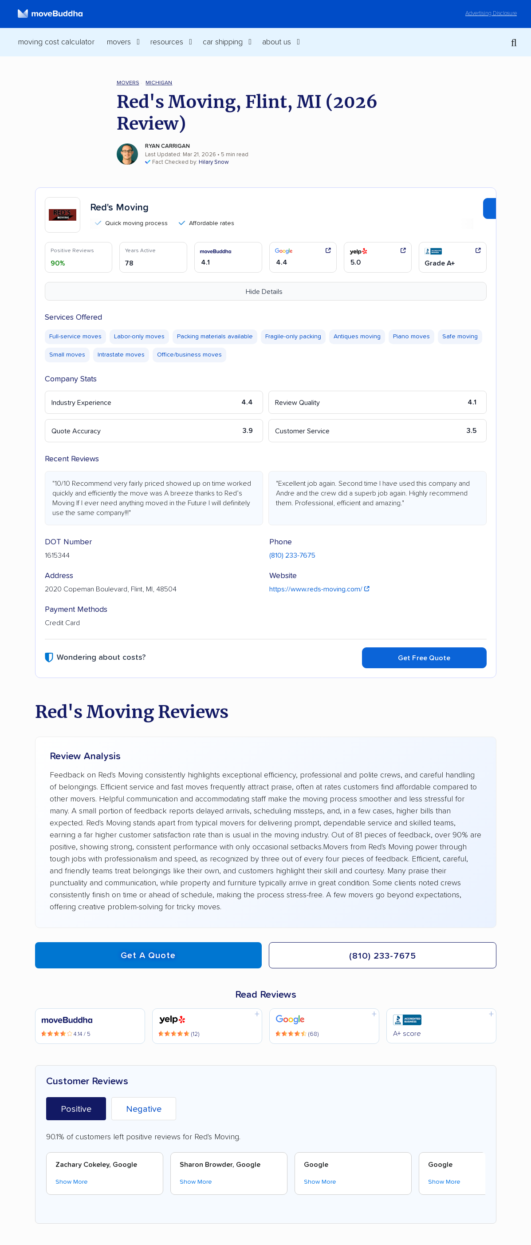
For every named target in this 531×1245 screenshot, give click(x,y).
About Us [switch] (276, 42)
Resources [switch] (166, 42)
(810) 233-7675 (292, 555)
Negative (143, 1109)
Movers (128, 83)
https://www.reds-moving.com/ (319, 589)
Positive (76, 1109)
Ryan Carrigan (167, 146)
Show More (71, 1182)
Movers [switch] (119, 42)
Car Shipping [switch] (223, 42)
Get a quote (148, 955)
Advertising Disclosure (491, 13)
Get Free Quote (424, 658)
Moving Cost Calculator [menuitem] (56, 42)
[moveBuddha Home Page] (50, 13)
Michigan (159, 83)
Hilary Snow (214, 162)
